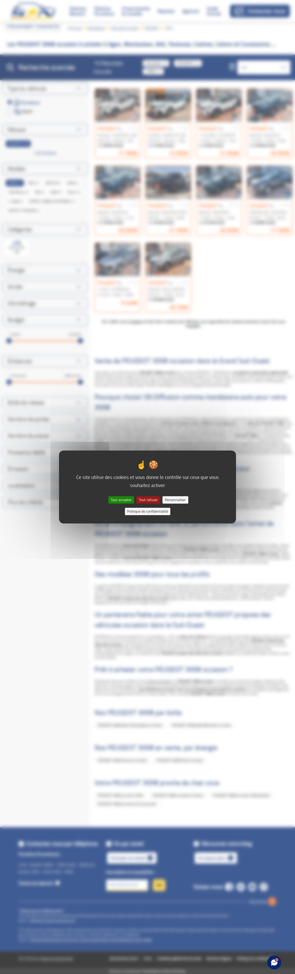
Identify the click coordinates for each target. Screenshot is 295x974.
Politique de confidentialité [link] (147, 511)
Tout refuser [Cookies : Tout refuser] (148, 500)
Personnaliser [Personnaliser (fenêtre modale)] (175, 500)
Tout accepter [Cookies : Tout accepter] (121, 500)
